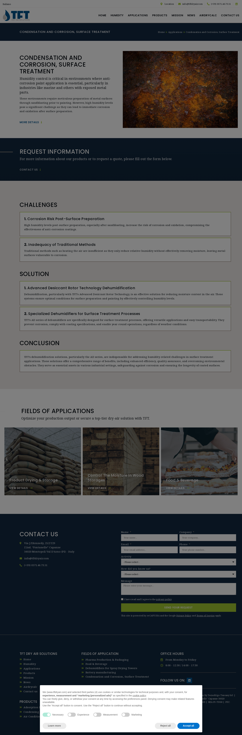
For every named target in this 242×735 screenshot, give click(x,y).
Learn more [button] (54, 725)
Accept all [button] (188, 725)
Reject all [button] (165, 725)
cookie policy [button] (139, 695)
